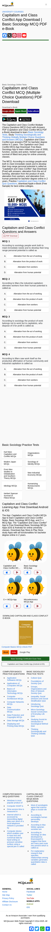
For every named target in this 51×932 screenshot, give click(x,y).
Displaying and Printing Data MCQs (15, 725)
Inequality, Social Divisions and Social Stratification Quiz (39, 698)
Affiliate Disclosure (10, 901)
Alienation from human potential (27, 272)
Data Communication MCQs (13, 709)
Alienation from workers (28, 267)
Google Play (25, 652)
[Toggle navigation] (46, 4)
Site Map (6, 895)
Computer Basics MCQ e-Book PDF (17, 647)
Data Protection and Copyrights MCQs (15, 716)
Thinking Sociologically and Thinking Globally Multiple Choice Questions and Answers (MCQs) (23, 137)
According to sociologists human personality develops (39, 818)
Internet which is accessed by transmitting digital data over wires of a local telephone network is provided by (15, 821)
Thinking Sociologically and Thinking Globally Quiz (38, 732)
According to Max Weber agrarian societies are (38, 827)
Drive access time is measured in (15, 810)
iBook (5, 652)
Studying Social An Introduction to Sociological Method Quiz (39, 722)
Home (4, 892)
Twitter (29, 895)
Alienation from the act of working (28, 256)
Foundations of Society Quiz (37, 682)
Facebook (31, 892)
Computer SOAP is (15, 806)
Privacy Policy (8, 898)
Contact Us (7, 905)
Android (30, 904)
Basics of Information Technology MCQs (15, 691)
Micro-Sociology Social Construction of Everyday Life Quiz (39, 712)
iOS (28, 907)
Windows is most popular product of (14, 801)
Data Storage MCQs (15, 720)
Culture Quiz (36, 678)
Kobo (14, 652)
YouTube (30, 898)
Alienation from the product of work (27, 261)
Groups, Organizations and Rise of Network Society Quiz (39, 690)
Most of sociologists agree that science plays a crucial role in (39, 808)
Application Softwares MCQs (14, 679)
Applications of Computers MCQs (14, 684)
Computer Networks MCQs (15, 703)
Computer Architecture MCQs (15, 697)
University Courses (13, 12)
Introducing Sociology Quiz (37, 705)
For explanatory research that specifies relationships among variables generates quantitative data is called (39, 857)
